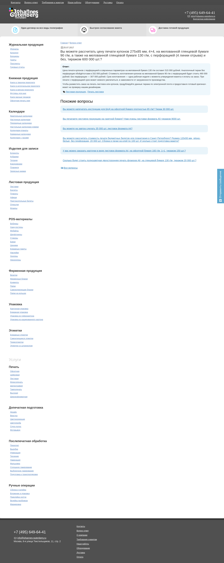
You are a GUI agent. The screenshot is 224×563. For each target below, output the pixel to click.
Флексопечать (16, 382)
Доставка (107, 2)
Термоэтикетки (17, 342)
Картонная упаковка (19, 309)
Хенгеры (14, 256)
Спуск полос (15, 426)
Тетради (14, 160)
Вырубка (14, 449)
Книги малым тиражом (20, 97)
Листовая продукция (76, 91)
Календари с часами (19, 138)
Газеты (13, 60)
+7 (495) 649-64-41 (199, 13)
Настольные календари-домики (24, 127)
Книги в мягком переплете (22, 90)
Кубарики (14, 157)
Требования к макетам (53, 2)
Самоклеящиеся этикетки (21, 338)
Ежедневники (16, 164)
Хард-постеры (16, 227)
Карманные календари (20, 134)
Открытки (14, 204)
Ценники (14, 245)
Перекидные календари (21, 123)
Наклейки (14, 253)
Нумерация (15, 453)
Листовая (14, 378)
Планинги (14, 167)
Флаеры (13, 208)
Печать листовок (96, 91)
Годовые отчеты (17, 67)
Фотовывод (15, 430)
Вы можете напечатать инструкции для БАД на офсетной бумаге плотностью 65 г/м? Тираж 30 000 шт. (118, 109)
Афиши (13, 197)
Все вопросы (69, 168)
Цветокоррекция (17, 419)
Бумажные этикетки (19, 335)
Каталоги (14, 53)
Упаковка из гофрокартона (22, 316)
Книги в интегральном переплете (25, 86)
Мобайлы (14, 231)
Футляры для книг (18, 93)
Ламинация (15, 460)
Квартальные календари (21, 116)
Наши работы (74, 2)
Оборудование (92, 2)
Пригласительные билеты (22, 201)
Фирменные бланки (19, 279)
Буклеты (14, 190)
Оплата (119, 2)
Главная (64, 43)
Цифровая (15, 375)
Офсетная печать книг (20, 101)
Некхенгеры (15, 260)
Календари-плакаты (19, 130)
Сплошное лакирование (21, 467)
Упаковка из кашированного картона (26, 319)
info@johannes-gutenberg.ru (203, 16)
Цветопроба (15, 423)
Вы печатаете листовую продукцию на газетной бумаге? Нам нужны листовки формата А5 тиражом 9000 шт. (121, 119)
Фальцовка (15, 463)
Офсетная (14, 371)
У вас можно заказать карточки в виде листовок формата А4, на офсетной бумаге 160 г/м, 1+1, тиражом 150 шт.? (124, 150)
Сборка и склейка (18, 490)
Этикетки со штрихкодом (21, 346)
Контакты (15, 2)
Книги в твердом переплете (22, 82)
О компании (82, 535)
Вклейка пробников (19, 501)
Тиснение (14, 456)
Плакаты (14, 194)
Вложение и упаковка (20, 493)
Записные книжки (18, 171)
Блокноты (14, 153)
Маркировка (15, 504)
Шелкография (16, 386)
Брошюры (14, 56)
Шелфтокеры (16, 234)
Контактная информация (204, 19)
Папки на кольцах (18, 293)
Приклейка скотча (18, 497)
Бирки (13, 242)
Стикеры (14, 238)
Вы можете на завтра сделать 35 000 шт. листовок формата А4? (97, 128)
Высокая (14, 393)
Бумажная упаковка (19, 312)
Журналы (14, 49)
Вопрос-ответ (31, 2)
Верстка (14, 416)
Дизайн (13, 412)
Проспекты (15, 63)
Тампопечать (16, 389)
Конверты (14, 282)
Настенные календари (20, 119)
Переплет (14, 445)
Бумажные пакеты (18, 249)
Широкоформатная (18, 397)
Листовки (14, 187)
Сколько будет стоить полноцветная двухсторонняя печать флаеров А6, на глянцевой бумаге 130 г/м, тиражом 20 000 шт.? (129, 160)
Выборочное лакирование (22, 471)
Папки (13, 286)
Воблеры (14, 224)
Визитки (13, 275)
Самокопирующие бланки (21, 290)
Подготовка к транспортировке (24, 474)
